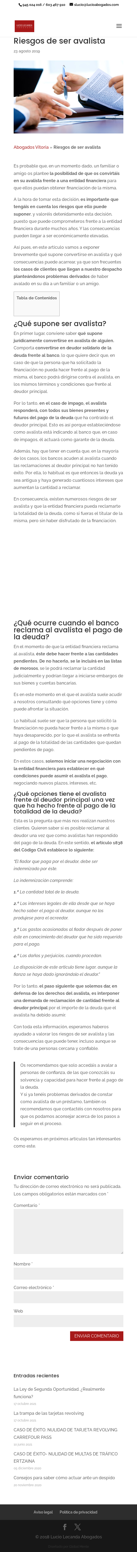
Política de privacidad (78, 1512)
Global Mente (79, 1547)
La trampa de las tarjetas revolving (49, 1413)
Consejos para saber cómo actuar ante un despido (64, 1477)
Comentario (27, 1205)
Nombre (23, 1264)
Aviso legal (43, 1512)
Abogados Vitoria (31, 147)
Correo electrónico (34, 1287)
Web (18, 1311)
